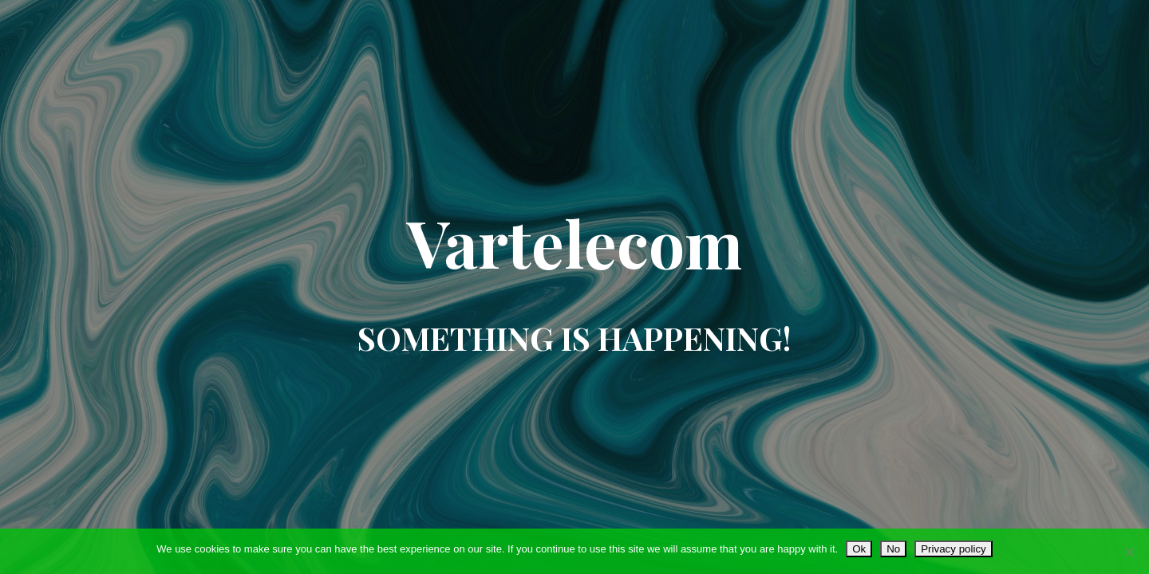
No (893, 549)
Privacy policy (953, 549)
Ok (859, 549)
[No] (1129, 552)
